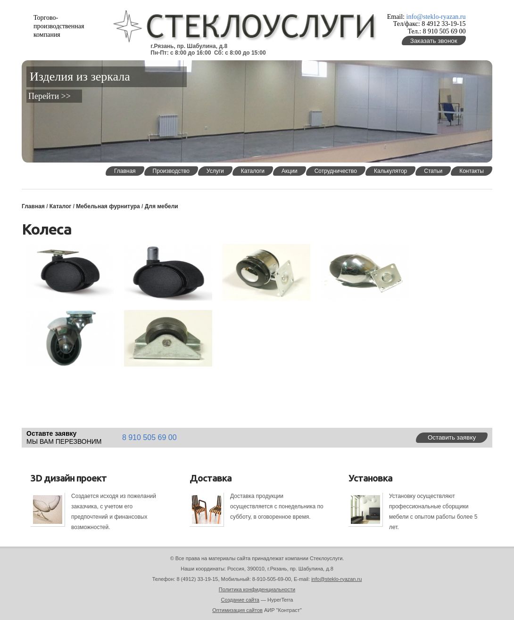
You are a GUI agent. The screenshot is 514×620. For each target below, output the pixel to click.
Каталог (61, 206)
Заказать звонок (433, 40)
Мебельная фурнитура (108, 206)
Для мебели (161, 206)
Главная (33, 206)
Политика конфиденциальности (257, 589)
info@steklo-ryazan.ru (436, 16)
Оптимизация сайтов (237, 610)
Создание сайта (240, 600)
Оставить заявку (452, 437)
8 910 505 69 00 (149, 437)
